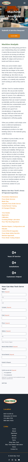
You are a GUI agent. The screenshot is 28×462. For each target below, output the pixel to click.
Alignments (5, 215)
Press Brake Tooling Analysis (11, 238)
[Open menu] (24, 2)
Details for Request (6, 362)
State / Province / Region (7, 342)
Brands (14, 435)
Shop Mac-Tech (14, 442)
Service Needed (8, 354)
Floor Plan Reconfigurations (10, 222)
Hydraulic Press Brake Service (11, 203)
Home (14, 429)
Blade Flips (5, 201)
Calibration (5, 217)
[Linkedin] (15, 459)
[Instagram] (12, 459)
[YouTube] (18, 459)
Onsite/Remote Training (9, 206)
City (2, 336)
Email (5, 315)
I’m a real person (8, 375)
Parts (14, 440)
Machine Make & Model (9, 346)
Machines (14, 433)
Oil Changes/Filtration (8, 208)
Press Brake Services (8, 199)
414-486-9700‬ (8, 418)
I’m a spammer (7, 372)
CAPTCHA (4, 383)
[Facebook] (9, 459)
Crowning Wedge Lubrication (11, 219)
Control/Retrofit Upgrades (10, 231)
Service (14, 438)
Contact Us (14, 449)
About (14, 431)
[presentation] (13, 387)
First (3, 297)
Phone (6, 323)
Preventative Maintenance (10, 197)
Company (6, 307)
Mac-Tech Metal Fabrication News (14, 446)
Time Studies (6, 213)
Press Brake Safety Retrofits (11, 233)
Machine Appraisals (8, 235)
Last (3, 302)
